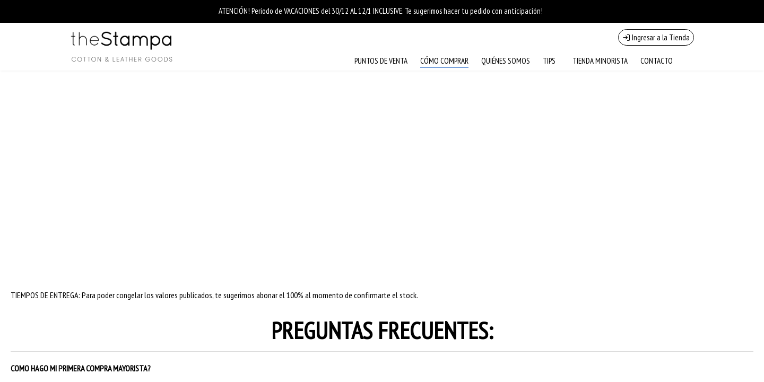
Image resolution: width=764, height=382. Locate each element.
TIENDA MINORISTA (600, 61)
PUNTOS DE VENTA (380, 61)
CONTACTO (656, 61)
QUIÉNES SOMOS (505, 61)
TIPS (549, 61)
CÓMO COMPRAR (444, 61)
